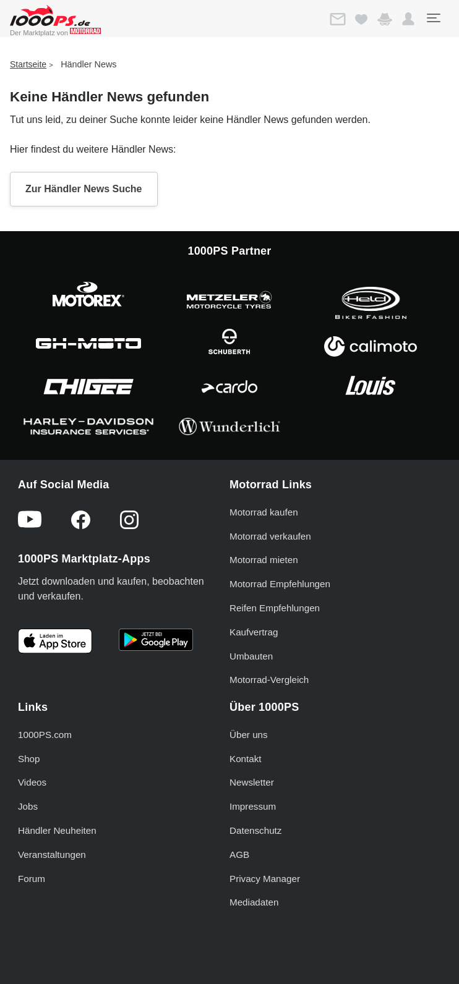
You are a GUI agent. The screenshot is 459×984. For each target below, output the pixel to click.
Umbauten (251, 656)
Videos (32, 782)
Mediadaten (253, 902)
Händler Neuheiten (57, 830)
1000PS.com (45, 734)
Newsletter (251, 782)
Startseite (28, 64)
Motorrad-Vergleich (269, 679)
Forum (31, 878)
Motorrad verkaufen (270, 536)
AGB (239, 854)
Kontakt (245, 758)
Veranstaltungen (52, 854)
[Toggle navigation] (433, 18)
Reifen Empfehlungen (274, 608)
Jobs (28, 806)
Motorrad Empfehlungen (279, 584)
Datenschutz (255, 830)
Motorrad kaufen (263, 512)
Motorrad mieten (263, 559)
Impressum (252, 806)
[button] (408, 19)
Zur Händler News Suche (83, 189)
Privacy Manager (264, 878)
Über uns (248, 734)
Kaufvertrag (253, 632)
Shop (29, 758)
